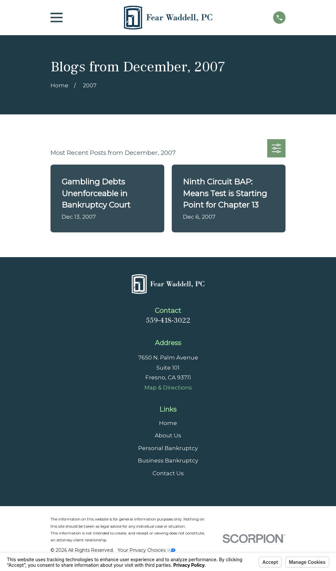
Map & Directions (168, 387)
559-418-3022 (168, 320)
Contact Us (168, 473)
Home (168, 423)
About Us (168, 435)
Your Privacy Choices (146, 550)
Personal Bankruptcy (168, 448)
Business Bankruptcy (168, 460)
